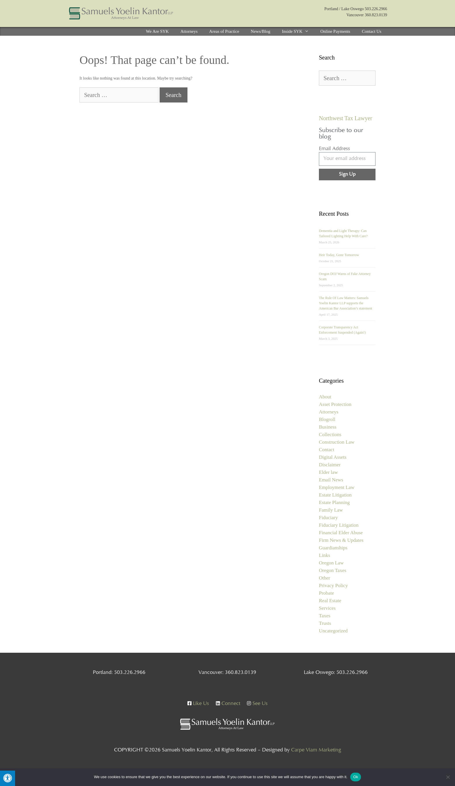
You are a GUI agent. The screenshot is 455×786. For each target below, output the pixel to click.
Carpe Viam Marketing (316, 750)
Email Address (334, 149)
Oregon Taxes (332, 570)
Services (327, 608)
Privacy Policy (333, 585)
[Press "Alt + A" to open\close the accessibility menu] (7, 778)
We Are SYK (157, 31)
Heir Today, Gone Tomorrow (339, 255)
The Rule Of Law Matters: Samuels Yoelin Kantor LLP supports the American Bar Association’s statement (345, 303)
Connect (228, 703)
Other (324, 578)
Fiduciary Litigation (338, 525)
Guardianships (333, 548)
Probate (326, 593)
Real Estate (330, 600)
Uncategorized (333, 631)
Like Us (198, 703)
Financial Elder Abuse (341, 532)
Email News (331, 480)
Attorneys (189, 31)
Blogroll (327, 419)
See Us (257, 703)
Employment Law (336, 487)
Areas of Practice (224, 31)
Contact (326, 449)
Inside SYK (298, 31)
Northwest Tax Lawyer (345, 118)
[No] (448, 777)
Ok (355, 777)
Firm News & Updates (341, 540)
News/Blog (260, 31)
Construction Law (336, 442)
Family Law (331, 510)
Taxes (324, 615)
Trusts (325, 623)
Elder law (328, 472)
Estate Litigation (335, 495)
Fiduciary (328, 517)
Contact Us (371, 31)
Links (324, 555)
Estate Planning (334, 502)
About (325, 397)
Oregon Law (331, 563)
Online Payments (335, 31)
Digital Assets (332, 457)
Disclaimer (330, 464)
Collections (330, 434)
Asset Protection (335, 404)
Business (327, 427)
